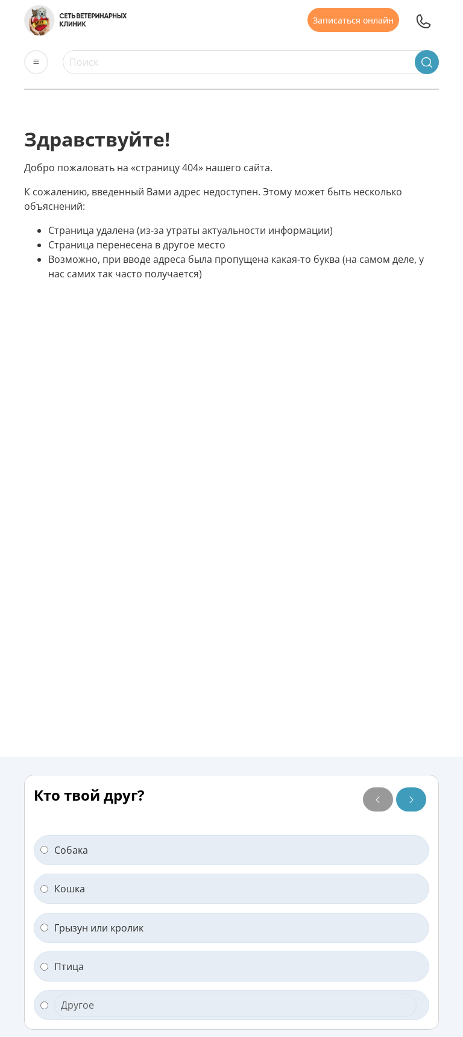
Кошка (62, 888)
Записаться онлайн (353, 19)
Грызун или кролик (91, 928)
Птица (62, 966)
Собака (64, 850)
